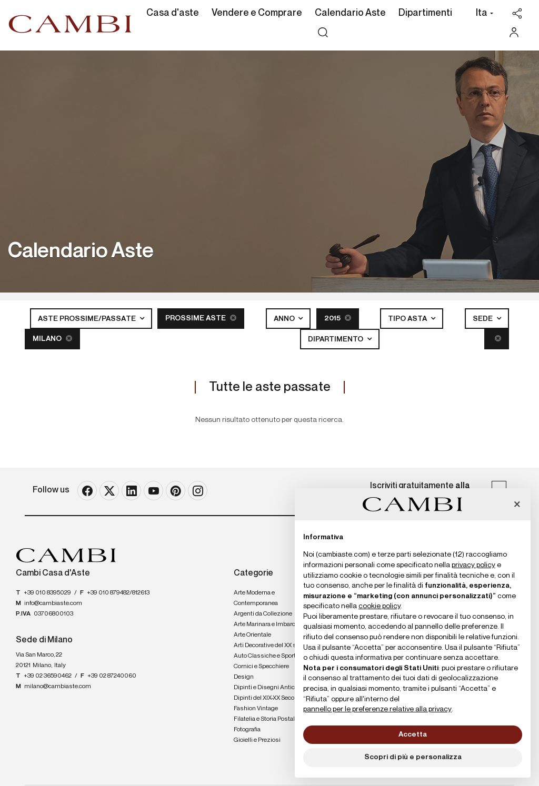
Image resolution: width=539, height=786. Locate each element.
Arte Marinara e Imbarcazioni (273, 624)
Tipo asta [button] (408, 319)
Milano (52, 338)
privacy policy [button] (473, 565)
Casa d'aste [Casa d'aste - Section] (172, 13)
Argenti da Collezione (263, 614)
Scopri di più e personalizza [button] (413, 757)
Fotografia (247, 730)
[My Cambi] (516, 32)
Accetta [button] (412, 734)
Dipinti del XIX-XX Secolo (266, 698)
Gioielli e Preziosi (257, 740)
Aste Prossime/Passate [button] (87, 319)
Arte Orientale (252, 635)
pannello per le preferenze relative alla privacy (377, 709)
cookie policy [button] (379, 606)
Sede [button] (483, 319)
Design (244, 677)
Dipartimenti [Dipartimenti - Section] (425, 13)
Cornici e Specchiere (261, 666)
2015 (337, 318)
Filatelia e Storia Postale (266, 719)
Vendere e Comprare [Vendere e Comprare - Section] (257, 13)
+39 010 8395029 (47, 593)
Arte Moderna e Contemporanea (256, 598)
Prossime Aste (200, 318)
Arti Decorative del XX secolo (272, 645)
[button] (482, 14)
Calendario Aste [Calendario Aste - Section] (350, 13)
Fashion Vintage (256, 709)
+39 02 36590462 (48, 676)
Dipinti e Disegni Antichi (267, 687)
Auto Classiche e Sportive (269, 656)
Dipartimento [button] (336, 339)
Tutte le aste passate (270, 387)
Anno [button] (285, 319)
